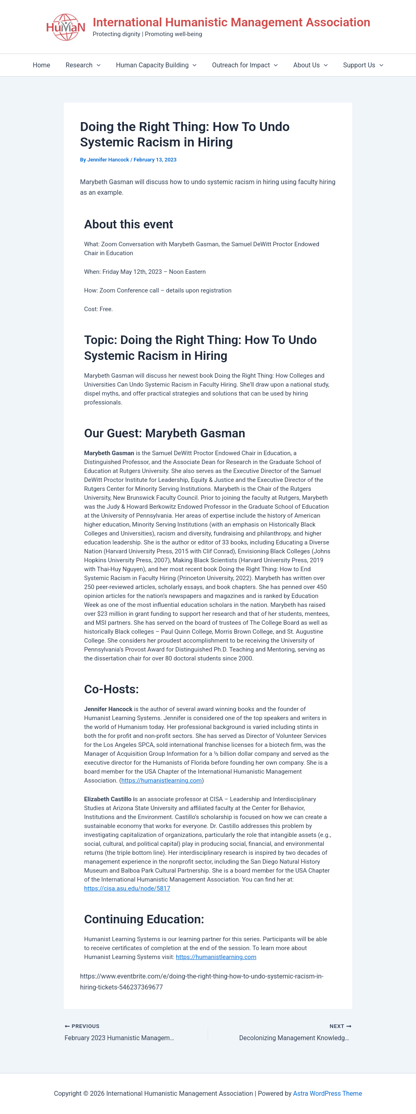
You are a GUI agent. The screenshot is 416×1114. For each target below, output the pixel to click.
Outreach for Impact (244, 65)
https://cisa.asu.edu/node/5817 (127, 888)
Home (47, 65)
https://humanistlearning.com (161, 780)
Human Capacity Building (157, 65)
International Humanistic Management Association (231, 22)
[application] (100, 65)
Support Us (357, 65)
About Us (307, 65)
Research (86, 65)
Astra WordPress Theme (327, 1093)
